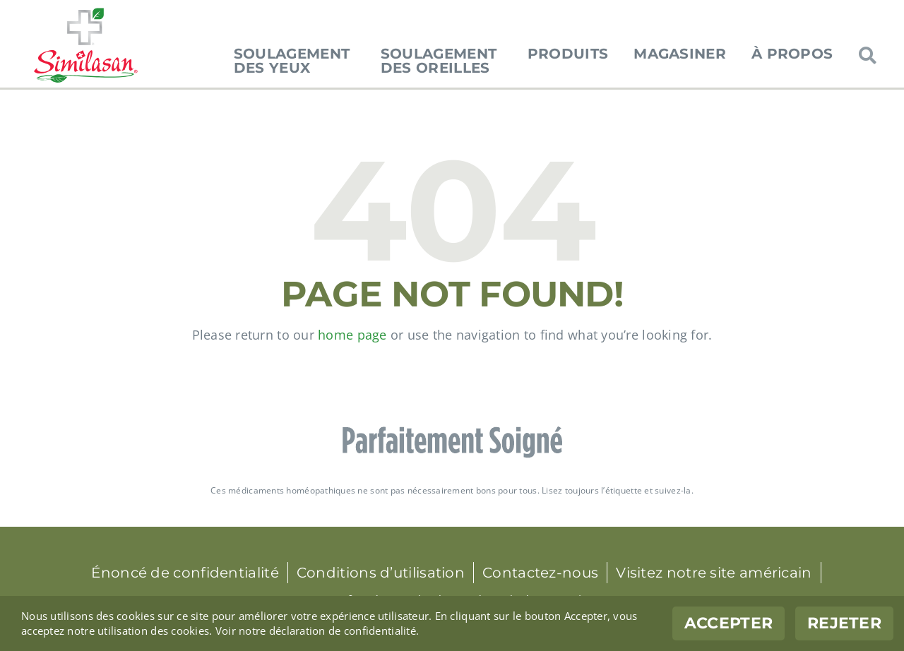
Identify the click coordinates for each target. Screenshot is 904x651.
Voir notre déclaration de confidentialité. (317, 630)
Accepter (728, 623)
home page (352, 334)
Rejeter (844, 623)
